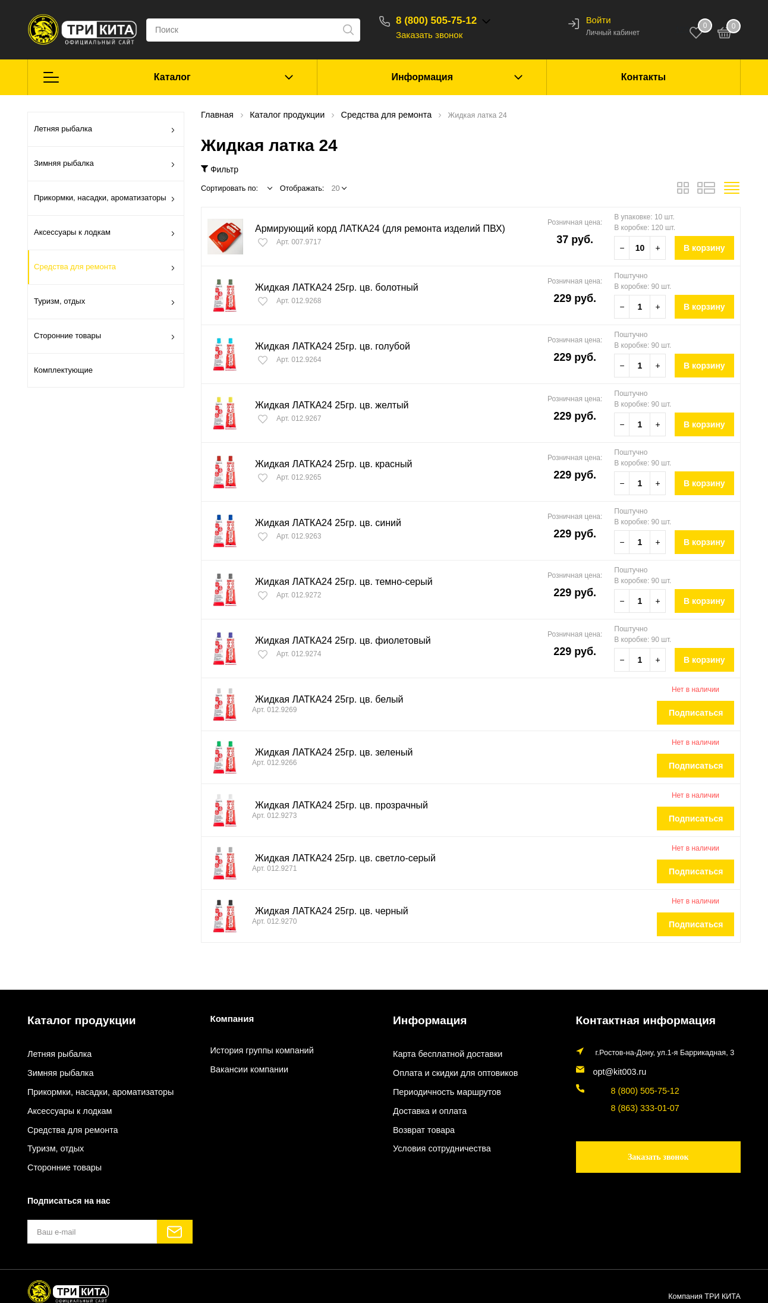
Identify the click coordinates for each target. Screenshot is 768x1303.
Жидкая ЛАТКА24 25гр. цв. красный (328, 464)
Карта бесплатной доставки (441, 1050)
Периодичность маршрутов (440, 1088)
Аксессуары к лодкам (104, 234)
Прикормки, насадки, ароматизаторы (104, 199)
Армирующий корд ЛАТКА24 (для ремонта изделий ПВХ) (372, 229)
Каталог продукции (69, 1018)
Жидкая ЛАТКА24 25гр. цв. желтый (327, 405)
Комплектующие (63, 370)
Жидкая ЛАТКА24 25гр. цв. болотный (331, 287)
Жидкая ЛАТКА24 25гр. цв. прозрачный (336, 805)
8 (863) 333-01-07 (623, 1098)
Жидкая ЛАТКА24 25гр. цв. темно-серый (338, 582)
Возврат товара (420, 1125)
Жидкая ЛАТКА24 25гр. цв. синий (323, 523)
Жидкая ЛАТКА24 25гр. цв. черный (327, 911)
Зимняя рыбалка (104, 165)
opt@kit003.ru (616, 1066)
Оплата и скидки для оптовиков (447, 1069)
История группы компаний (255, 1050)
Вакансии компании (244, 1069)
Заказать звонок (445, 35)
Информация (422, 77)
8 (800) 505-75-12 (452, 20)
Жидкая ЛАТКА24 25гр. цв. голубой (328, 346)
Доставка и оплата (425, 1106)
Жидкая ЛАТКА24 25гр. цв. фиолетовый (337, 640)
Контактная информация (630, 1018)
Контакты (643, 77)
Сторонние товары (104, 337)
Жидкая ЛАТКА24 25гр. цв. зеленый (329, 752)
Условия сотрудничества (436, 1143)
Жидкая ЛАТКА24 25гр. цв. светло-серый (339, 858)
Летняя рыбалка (104, 130)
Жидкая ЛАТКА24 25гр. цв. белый (324, 699)
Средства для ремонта (104, 268)
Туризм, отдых (104, 303)
